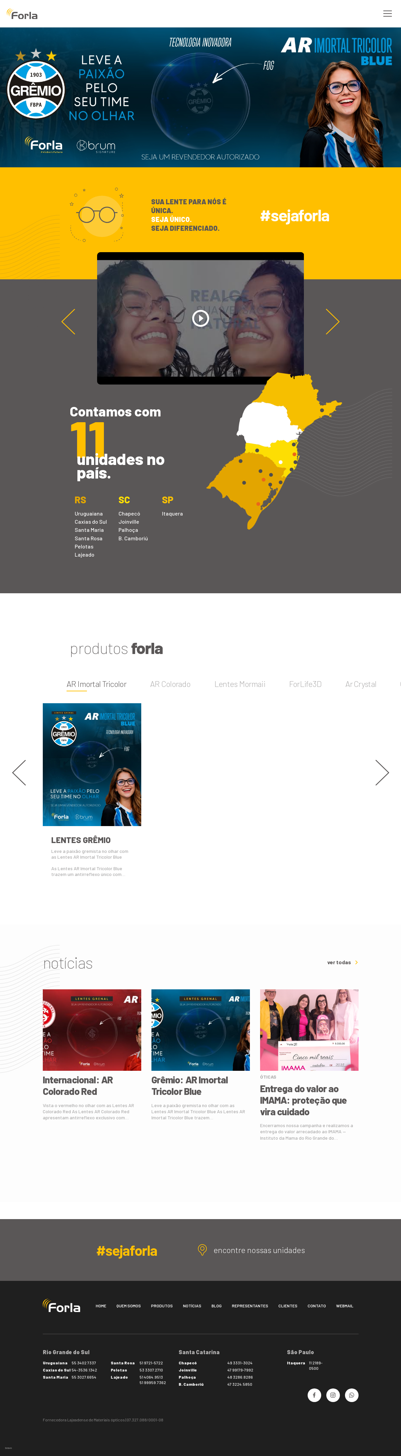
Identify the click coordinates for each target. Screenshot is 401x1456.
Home (101, 1305)
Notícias (192, 1305)
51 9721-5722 (151, 1362)
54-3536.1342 (84, 1369)
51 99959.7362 (153, 1382)
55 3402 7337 (84, 1362)
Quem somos (128, 1305)
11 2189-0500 (316, 1365)
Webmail (344, 1305)
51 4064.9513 (151, 1377)
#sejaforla (294, 215)
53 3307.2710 (151, 1369)
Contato (317, 1305)
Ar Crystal (360, 684)
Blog (217, 1305)
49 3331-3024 (240, 1362)
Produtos (162, 1305)
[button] (333, 322)
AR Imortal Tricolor (96, 684)
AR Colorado (170, 684)
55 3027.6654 (84, 1377)
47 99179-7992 (240, 1369)
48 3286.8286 (240, 1377)
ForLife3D (305, 684)
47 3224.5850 (239, 1384)
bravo (8, 1448)
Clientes (287, 1305)
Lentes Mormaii (239, 684)
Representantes (250, 1305)
